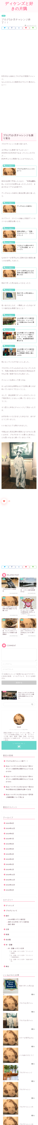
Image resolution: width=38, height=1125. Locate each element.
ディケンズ (10, 905)
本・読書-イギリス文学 (16, 948)
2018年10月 (10, 885)
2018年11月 (10, 880)
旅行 (7, 916)
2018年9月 (10, 890)
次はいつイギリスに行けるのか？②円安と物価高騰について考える (19, 796)
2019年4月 (10, 854)
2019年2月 (10, 864)
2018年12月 (10, 874)
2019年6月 (10, 844)
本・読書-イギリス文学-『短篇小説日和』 (22, 960)
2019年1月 (10, 869)
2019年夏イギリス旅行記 (16, 919)
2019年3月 (10, 859)
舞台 (7, 966)
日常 (4, 15)
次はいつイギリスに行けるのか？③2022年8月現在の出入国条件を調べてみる (20, 788)
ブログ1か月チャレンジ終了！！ (17, 761)
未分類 (8, 939)
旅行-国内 (11, 924)
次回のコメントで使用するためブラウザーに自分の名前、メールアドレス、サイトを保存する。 (19, 676)
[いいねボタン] (4, 501)
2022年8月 (10, 823)
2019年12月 (10, 828)
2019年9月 (10, 833)
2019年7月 (10, 839)
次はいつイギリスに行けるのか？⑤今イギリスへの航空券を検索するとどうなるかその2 (19, 768)
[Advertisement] (19, 53)
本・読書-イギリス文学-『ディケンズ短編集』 (22, 952)
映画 (7, 934)
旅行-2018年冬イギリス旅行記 (18, 922)
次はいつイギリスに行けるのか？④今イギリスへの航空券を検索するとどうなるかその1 (19, 779)
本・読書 (9, 945)
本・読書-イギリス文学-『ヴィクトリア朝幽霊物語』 (22, 956)
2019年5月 (10, 849)
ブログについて (11, 910)
